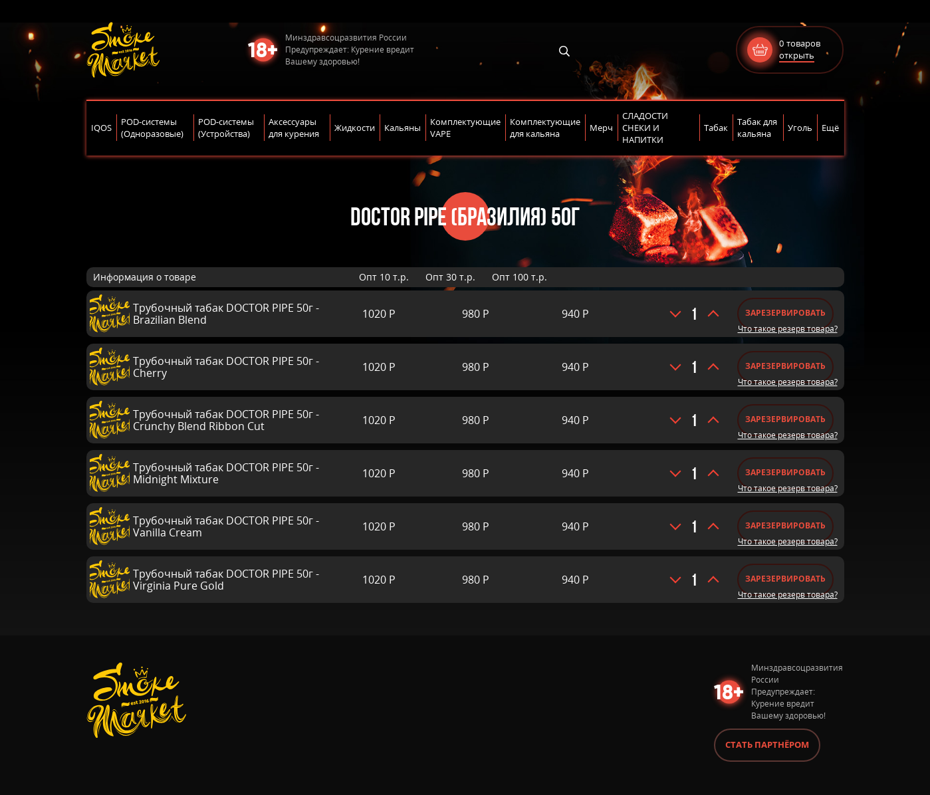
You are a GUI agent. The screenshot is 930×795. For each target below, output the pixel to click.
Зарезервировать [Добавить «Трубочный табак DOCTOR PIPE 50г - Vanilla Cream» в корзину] (785, 525)
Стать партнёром (767, 744)
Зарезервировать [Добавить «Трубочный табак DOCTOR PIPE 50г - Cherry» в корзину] (785, 366)
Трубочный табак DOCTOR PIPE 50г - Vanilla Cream (226, 526)
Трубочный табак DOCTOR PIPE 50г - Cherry (226, 367)
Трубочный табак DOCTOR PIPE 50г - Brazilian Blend (226, 314)
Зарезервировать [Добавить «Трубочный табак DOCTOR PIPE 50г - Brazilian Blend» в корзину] (785, 312)
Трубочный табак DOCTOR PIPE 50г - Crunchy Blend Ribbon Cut (226, 420)
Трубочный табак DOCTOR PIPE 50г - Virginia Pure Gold (226, 580)
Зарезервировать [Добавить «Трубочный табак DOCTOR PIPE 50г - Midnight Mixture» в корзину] (785, 472)
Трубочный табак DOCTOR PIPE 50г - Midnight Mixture (226, 473)
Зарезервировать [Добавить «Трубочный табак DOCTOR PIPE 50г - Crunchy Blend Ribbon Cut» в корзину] (785, 419)
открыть (796, 55)
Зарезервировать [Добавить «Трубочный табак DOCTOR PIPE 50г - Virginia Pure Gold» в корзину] (785, 578)
